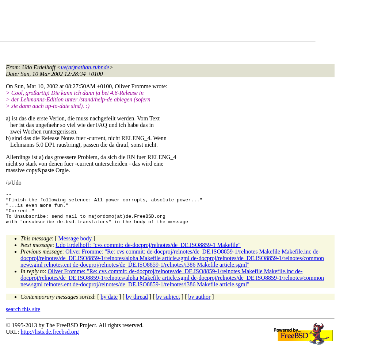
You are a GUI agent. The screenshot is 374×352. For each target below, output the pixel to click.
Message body (75, 245)
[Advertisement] (139, 22)
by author (199, 303)
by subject (168, 303)
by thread (137, 303)
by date (109, 303)
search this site (23, 316)
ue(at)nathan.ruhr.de (85, 67)
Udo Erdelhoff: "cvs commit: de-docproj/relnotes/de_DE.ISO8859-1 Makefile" (148, 251)
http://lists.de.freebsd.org (49, 338)
